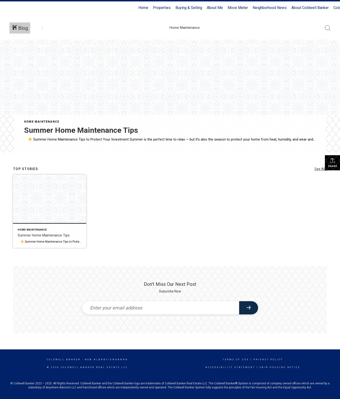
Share (332, 162)
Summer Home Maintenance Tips (81, 130)
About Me (215, 7)
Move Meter (238, 7)
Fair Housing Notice (280, 367)
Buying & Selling (188, 7)
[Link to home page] (6, 7)
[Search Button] (327, 28)
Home (143, 7)
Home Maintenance (41, 121)
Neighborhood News (270, 7)
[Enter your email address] (160, 307)
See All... (320, 169)
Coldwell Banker (64, 359)
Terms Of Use (236, 359)
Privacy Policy (268, 359)
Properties (162, 7)
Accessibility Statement (230, 367)
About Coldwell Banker (310, 7)
